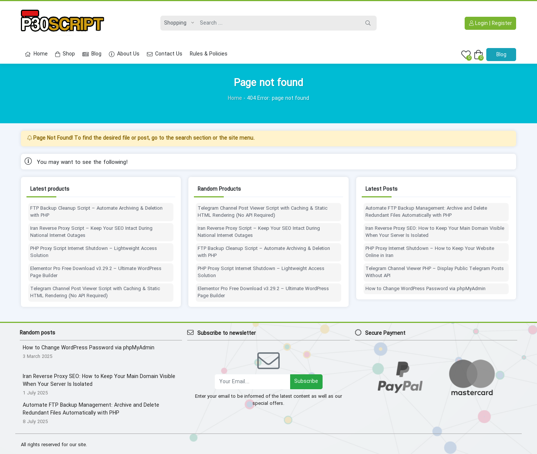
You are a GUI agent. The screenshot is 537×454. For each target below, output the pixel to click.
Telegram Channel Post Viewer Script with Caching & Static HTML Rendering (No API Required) (95, 292)
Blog (91, 54)
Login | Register (490, 23)
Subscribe (306, 381)
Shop (65, 54)
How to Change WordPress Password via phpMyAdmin (425, 289)
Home (36, 54)
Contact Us (164, 54)
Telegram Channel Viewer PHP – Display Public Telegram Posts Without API (434, 272)
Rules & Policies (208, 54)
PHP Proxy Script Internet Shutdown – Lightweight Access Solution (93, 252)
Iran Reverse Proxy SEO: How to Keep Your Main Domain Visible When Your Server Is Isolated (434, 232)
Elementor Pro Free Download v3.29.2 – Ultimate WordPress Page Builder (95, 272)
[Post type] (177, 23)
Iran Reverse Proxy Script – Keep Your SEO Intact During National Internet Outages (91, 232)
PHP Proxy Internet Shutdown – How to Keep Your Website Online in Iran (429, 252)
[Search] (278, 23)
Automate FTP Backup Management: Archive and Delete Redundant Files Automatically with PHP (426, 212)
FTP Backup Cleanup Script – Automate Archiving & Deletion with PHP (96, 212)
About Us (124, 54)
